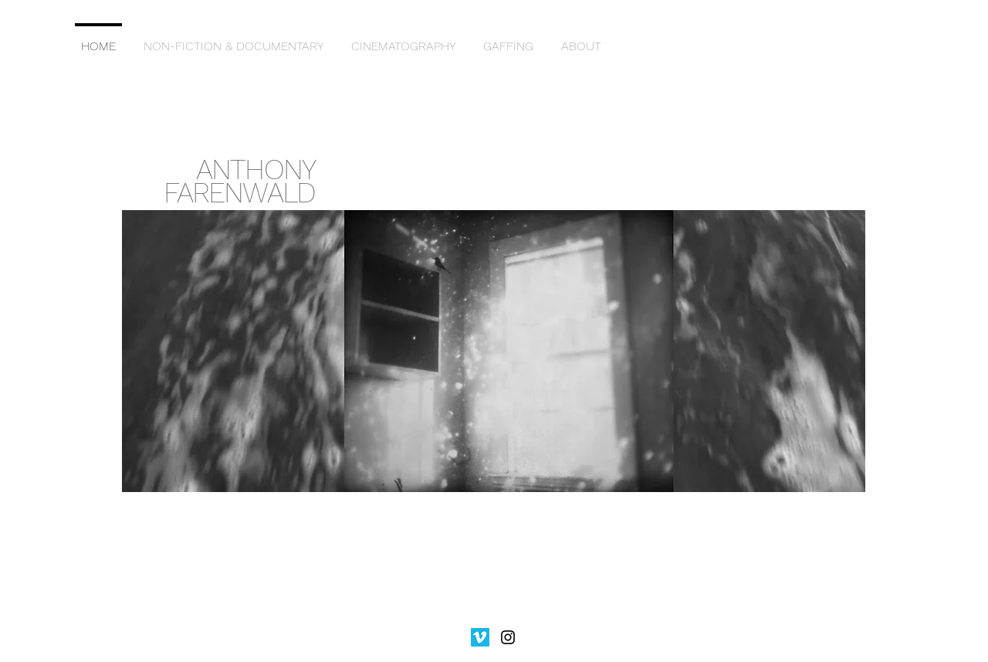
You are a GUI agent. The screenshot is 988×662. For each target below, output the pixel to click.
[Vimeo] (480, 637)
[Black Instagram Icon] (508, 637)
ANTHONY (255, 169)
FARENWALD (239, 192)
